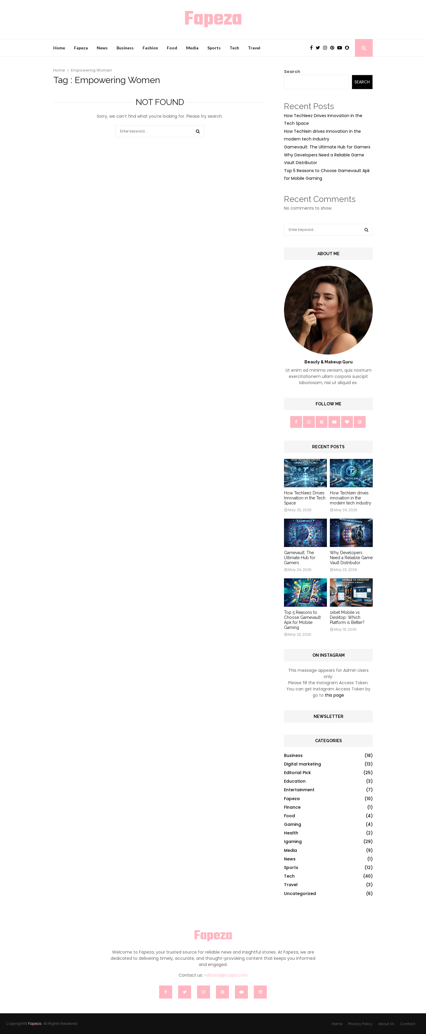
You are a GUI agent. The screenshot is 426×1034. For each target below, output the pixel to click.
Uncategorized (300, 894)
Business (125, 47)
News (102, 47)
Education (295, 781)
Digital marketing (302, 764)
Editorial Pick (297, 773)
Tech (234, 47)
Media (192, 47)
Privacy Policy (360, 1023)
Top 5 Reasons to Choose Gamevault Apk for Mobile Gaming (302, 620)
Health (291, 833)
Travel (254, 47)
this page (334, 695)
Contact (407, 1023)
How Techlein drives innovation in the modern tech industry (350, 498)
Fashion (150, 47)
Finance (292, 807)
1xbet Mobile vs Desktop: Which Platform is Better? (347, 617)
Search (292, 72)
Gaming (292, 824)
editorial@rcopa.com (226, 975)
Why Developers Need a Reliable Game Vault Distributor (351, 557)
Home (59, 47)
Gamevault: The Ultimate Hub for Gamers (327, 147)
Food (172, 47)
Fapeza (213, 19)
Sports (214, 47)
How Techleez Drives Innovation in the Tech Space (304, 498)
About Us (386, 1023)
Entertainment (299, 790)
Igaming (293, 841)
